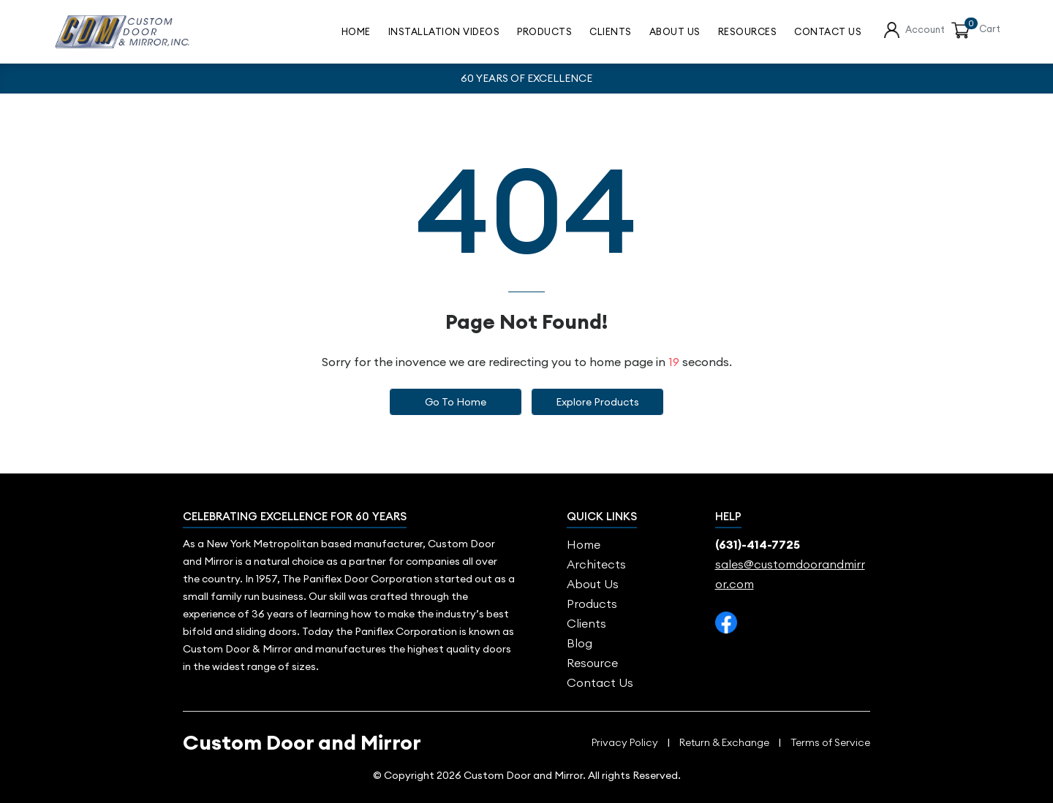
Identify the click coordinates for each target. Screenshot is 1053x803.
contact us (827, 31)
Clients (610, 31)
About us (593, 583)
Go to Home (455, 401)
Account (925, 29)
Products (544, 31)
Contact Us (600, 682)
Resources (747, 31)
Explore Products (597, 401)
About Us (675, 31)
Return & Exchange (724, 743)
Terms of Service (830, 743)
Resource (592, 662)
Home (356, 31)
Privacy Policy (625, 743)
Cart (989, 28)
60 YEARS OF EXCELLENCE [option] (526, 78)
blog (579, 643)
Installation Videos (444, 31)
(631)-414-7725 (757, 544)
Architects (596, 564)
